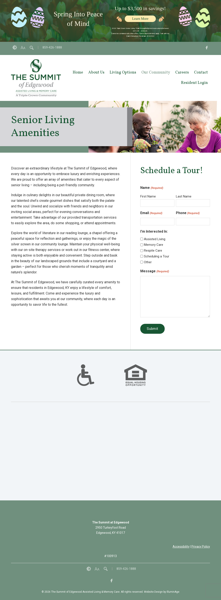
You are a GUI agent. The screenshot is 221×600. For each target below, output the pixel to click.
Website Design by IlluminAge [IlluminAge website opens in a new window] (161, 591)
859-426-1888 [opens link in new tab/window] (52, 47)
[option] (85, 375)
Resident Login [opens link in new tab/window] (194, 83)
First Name (148, 196)
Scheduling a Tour (156, 256)
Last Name (183, 196)
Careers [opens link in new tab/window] (182, 72)
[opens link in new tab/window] (207, 48)
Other (148, 262)
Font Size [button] (23, 47)
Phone (188, 213)
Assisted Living (154, 239)
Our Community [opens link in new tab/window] (155, 72)
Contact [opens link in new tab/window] (201, 72)
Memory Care (153, 245)
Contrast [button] (14, 47)
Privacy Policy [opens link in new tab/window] (200, 546)
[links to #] (85, 380)
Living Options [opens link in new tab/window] (123, 72)
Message (154, 271)
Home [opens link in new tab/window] (78, 72)
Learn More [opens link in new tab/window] (140, 18)
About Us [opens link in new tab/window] (96, 72)
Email (151, 213)
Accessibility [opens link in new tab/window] (181, 546)
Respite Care (153, 250)
